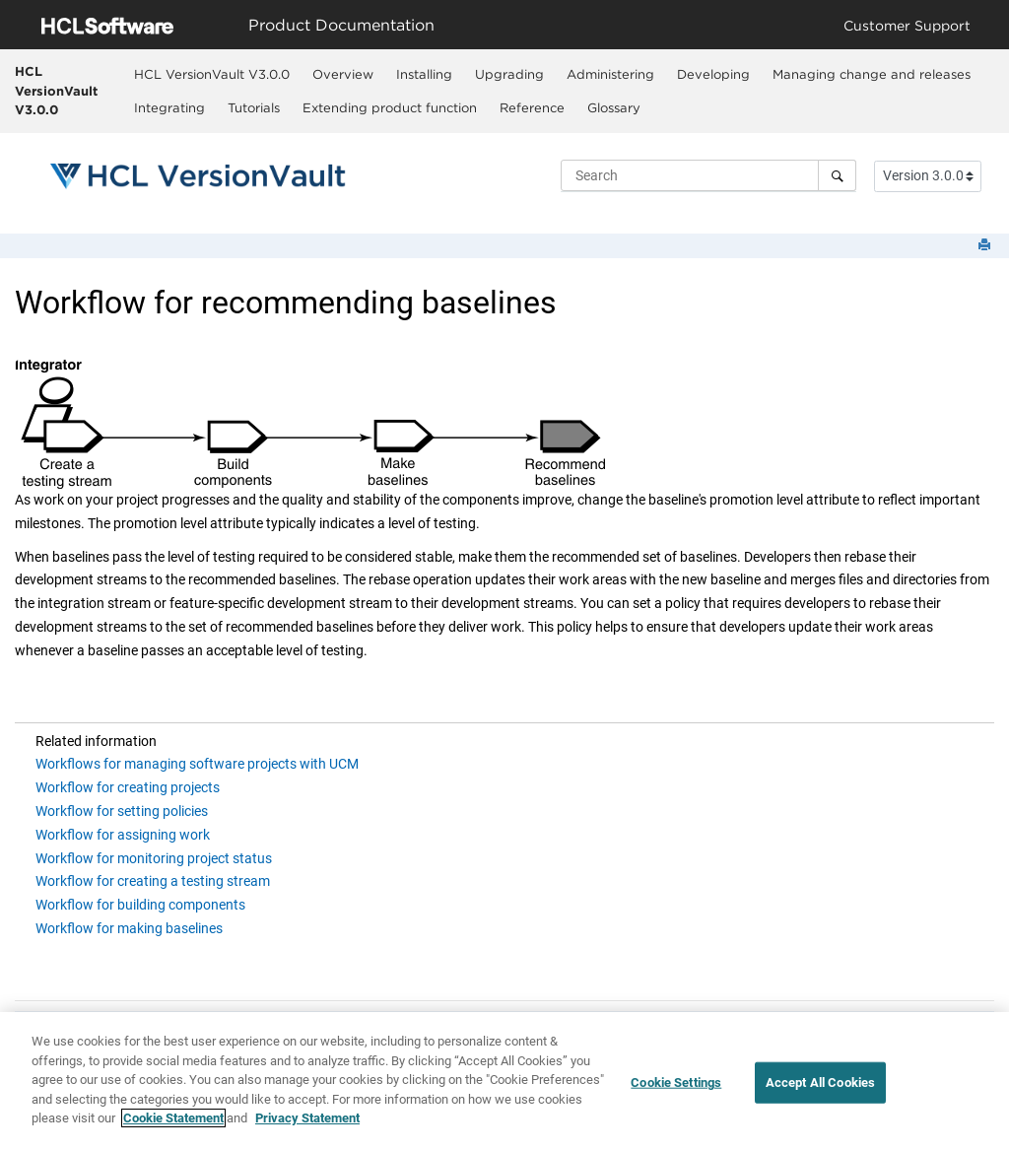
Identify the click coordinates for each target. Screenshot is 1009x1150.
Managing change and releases (872, 74)
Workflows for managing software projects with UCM (197, 764)
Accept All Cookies (820, 1087)
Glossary (613, 107)
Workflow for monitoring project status (153, 858)
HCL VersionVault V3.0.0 (56, 90)
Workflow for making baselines (129, 928)
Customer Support (907, 25)
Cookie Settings (676, 1087)
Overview (342, 74)
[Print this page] (986, 246)
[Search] (837, 175)
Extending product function (390, 107)
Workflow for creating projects (127, 787)
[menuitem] (211, 74)
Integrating (169, 107)
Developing (713, 74)
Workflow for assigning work (122, 835)
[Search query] (708, 175)
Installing (424, 74)
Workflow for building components (140, 905)
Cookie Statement (173, 1123)
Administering (610, 74)
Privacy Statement (307, 1123)
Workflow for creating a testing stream (152, 881)
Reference (532, 107)
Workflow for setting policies (121, 811)
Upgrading (509, 74)
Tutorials (254, 107)
